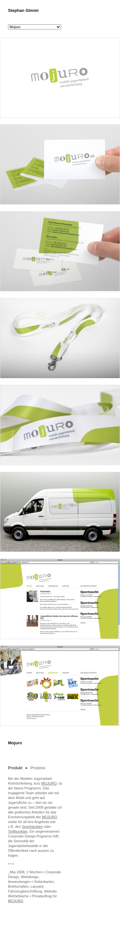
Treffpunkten (18, 831)
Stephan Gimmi (23, 10)
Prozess (37, 767)
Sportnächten (32, 826)
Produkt (15, 767)
